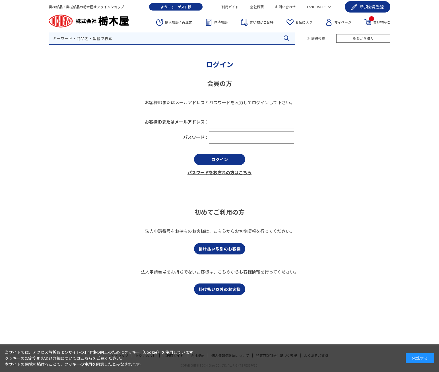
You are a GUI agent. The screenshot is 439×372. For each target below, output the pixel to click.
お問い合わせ (285, 6)
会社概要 (257, 6)
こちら (86, 358)
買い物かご (379, 22)
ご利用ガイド (228, 6)
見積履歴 (221, 22)
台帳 (261, 22)
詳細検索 (318, 38)
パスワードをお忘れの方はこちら (219, 172)
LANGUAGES (316, 6)
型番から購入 (363, 38)
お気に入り (303, 22)
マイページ (342, 22)
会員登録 (372, 7)
